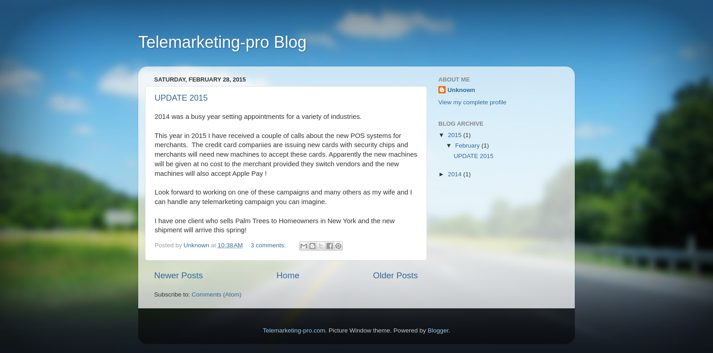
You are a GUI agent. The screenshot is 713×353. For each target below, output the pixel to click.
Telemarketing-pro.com (294, 330)
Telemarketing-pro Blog (222, 42)
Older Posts (395, 275)
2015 (455, 135)
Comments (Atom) (217, 294)
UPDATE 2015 (181, 97)
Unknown (461, 90)
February (468, 145)
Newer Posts (178, 275)
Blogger (437, 330)
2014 (455, 174)
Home (287, 275)
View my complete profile (472, 102)
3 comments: (269, 245)
